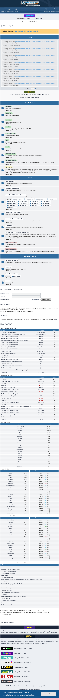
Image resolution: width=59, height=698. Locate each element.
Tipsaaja (19, 453)
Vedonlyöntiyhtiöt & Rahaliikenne (15, 195)
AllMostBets (10, 543)
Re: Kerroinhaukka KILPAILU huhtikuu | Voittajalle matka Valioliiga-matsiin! (35, 41)
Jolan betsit (4, 581)
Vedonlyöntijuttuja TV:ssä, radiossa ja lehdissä (13, 596)
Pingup (16, 73)
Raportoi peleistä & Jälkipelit (14, 219)
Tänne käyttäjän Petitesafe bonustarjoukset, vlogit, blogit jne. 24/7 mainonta (21, 579)
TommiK (20, 443)
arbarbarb (17, 45)
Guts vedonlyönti (46, 201)
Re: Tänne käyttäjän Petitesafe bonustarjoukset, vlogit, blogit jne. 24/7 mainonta (22, 370)
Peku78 (11, 522)
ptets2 (10, 528)
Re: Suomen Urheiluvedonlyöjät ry (10, 394)
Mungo (41, 383)
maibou (41, 408)
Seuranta (8, 267)
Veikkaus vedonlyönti (46, 205)
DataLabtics (10, 560)
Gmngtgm (10, 496)
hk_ (41, 406)
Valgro (20, 455)
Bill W (10, 556)
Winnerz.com (38, 18)
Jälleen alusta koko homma (8, 600)
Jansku (11, 537)
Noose (41, 404)
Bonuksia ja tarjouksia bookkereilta (10, 569)
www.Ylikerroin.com (30, 256)
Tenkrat (41, 336)
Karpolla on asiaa (41, 334)
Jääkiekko (8, 120)
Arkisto (8, 281)
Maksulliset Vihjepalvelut (13, 212)
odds (10, 477)
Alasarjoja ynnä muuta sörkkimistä (10, 567)
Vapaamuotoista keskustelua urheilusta (17, 232)
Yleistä (30, 177)
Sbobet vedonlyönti (11, 205)
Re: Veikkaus (4, 372)
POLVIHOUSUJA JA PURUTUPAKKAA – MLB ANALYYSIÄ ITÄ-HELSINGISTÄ (21, 406)
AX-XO (16, 66)
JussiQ (20, 451)
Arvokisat (8, 106)
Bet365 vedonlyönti (18, 199)
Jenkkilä (8, 126)
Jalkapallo (9, 113)
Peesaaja (19, 436)
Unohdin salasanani (5, 299)
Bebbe (10, 532)
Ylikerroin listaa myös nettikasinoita (29, 689)
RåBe (41, 340)
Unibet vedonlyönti (34, 205)
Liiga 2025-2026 (5, 598)
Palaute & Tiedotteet (12, 260)
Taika (41, 357)
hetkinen (10, 483)
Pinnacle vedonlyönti (46, 203)
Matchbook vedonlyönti (11, 203)
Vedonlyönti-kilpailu (12, 273)
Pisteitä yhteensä (5, 422)
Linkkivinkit (9, 225)
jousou (16, 52)
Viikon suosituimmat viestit (8, 328)
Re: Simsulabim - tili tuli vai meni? (10, 402)
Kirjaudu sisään (6, 290)
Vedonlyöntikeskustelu (12, 188)
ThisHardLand (10, 520)
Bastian (41, 355)
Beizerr (10, 549)
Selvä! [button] (48, 694)
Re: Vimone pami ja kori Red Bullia (10, 381)
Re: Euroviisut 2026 (6, 351)
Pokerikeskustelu (11, 242)
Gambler (10, 490)
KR (41, 396)
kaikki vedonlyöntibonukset (31, 97)
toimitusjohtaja (11, 485)
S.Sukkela (41, 381)
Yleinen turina (10, 181)
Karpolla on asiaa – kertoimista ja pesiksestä (13, 334)
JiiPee (10, 539)
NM (41, 363)
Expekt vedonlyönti (23, 201)
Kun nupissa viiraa (6, 398)
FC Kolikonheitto (10, 506)
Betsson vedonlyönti (52, 199)
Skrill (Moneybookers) (23, 205)
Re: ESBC (3, 383)
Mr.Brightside (19, 449)
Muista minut (36, 299)
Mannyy (41, 379)
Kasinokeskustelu (11, 249)
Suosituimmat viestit (6, 375)
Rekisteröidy (18, 290)
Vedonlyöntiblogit (11, 160)
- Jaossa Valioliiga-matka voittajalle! (26, 31)
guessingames (41, 351)
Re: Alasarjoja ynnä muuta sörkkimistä (11, 361)
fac (11, 500)
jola (11, 498)
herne (16, 59)
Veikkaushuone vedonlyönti (11, 207)
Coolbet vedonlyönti (11, 201)
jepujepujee (41, 368)
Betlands (3, 602)
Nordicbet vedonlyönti (23, 203)
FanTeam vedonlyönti (34, 201)
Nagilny (41, 370)
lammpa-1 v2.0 (41, 417)
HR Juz (20, 438)
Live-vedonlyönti (10, 133)
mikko (41, 385)
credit (19, 459)
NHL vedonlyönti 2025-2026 (8, 332)
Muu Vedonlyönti (11, 153)
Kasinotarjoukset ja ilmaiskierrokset (10, 592)
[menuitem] (9, 10)
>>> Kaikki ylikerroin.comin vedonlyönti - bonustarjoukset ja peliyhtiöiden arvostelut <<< (29, 686)
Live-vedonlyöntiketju (7, 577)
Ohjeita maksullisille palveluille (9, 391)
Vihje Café (9, 167)
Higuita (11, 524)
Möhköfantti (41, 372)
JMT (20, 441)
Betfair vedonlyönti (29, 199)
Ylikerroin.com (41, 332)
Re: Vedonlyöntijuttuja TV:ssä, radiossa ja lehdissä (14, 340)
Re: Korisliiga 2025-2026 (7, 355)
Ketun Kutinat (4, 575)
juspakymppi (10, 558)
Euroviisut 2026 (5, 586)
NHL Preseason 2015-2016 (8, 387)
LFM (15, 80)
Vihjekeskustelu (30, 102)
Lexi (11, 535)
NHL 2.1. (3, 379)
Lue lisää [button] (31, 695)
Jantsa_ (20, 447)
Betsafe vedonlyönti (41, 199)
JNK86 (10, 502)
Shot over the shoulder (7, 605)
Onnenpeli (20, 466)
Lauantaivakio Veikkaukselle (8, 353)
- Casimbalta (45, 94)
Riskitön (10, 526)
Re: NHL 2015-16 (5, 408)
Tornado (20, 464)
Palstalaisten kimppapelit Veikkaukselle (12, 584)
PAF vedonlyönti (34, 203)
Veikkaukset (16, 276)
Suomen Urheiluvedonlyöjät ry (9, 396)
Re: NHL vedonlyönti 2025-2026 (9, 336)
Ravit (7, 140)
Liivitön (56, 319)
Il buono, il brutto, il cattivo (8, 588)
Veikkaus (3, 607)
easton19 (10, 475)
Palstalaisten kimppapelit (8, 573)
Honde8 (10, 479)
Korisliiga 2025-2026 (6, 590)
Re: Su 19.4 (4, 357)
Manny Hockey (20, 426)
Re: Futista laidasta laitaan (8, 417)
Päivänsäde (10, 553)
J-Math (20, 462)
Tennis (7, 147)
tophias (11, 481)
